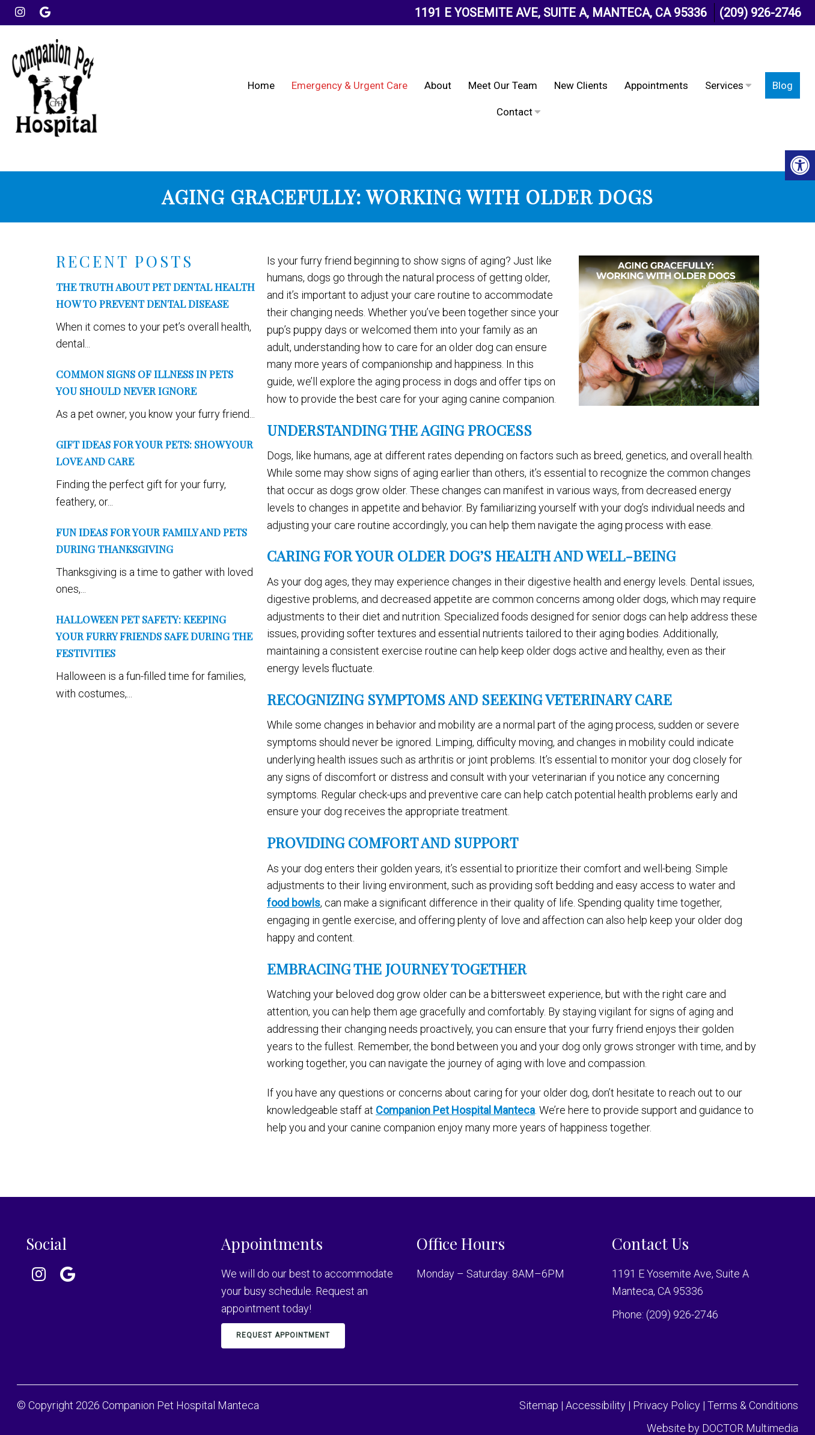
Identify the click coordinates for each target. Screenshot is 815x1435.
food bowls (293, 882)
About (437, 75)
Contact (514, 102)
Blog (782, 75)
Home (261, 75)
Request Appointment (283, 1315)
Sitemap (538, 1384)
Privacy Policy (668, 1384)
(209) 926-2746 (760, 12)
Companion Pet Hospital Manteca (455, 1089)
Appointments (656, 75)
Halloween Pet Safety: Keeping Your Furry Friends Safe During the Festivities (154, 615)
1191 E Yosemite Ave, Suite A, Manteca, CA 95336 (561, 12)
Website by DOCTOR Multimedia (722, 1407)
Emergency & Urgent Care (349, 75)
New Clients (581, 75)
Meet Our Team (502, 75)
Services (724, 75)
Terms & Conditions (752, 1384)
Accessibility (596, 1384)
